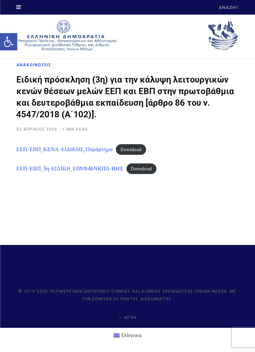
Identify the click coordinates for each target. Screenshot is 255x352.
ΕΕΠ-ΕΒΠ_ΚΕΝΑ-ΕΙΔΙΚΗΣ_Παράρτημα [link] (64, 149)
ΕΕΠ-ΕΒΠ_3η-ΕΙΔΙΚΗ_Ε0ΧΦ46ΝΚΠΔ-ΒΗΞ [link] (69, 168)
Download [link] (131, 149)
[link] (8, 41)
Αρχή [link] (127, 317)
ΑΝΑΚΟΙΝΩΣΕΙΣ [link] (33, 65)
